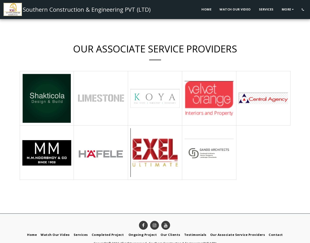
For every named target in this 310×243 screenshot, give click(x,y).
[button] (302, 9)
